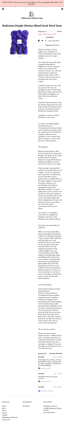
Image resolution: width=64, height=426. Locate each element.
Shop (4, 406)
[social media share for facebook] (39, 41)
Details (41, 45)
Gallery (4, 415)
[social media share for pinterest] (46, 41)
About (4, 410)
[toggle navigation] (3, 9)
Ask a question (53, 41)
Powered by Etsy (49, 412)
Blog (3, 408)
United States (52, 31)
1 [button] (18, 56)
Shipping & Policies (52, 45)
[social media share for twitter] (42, 41)
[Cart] (62, 9)
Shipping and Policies (10, 417)
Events (4, 413)
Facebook (26, 406)
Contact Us (6, 420)
